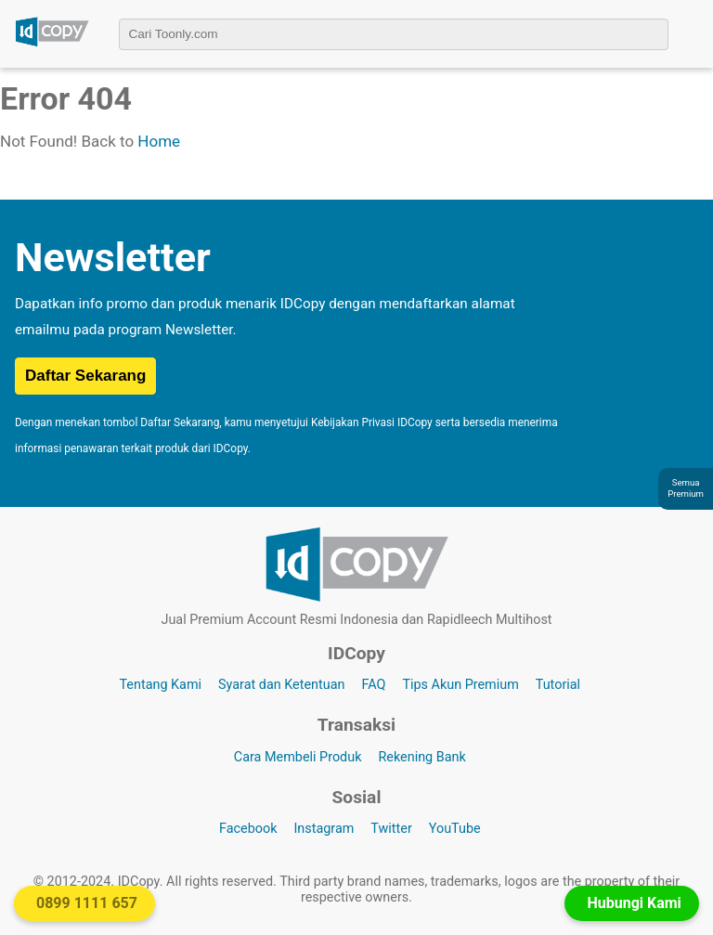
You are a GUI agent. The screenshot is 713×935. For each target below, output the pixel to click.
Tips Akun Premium (460, 685)
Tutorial (558, 685)
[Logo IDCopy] (52, 43)
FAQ (373, 685)
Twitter (390, 829)
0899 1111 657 (86, 903)
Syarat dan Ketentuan (281, 685)
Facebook (248, 829)
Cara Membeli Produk (298, 757)
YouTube (455, 829)
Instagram (323, 829)
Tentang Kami (160, 685)
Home (158, 141)
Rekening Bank (421, 757)
